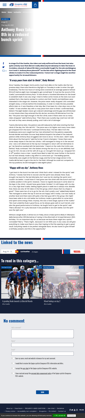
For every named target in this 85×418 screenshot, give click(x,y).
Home (4, 12)
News (10, 12)
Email (13, 349)
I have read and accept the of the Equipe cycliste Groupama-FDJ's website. (43, 374)
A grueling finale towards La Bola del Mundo (17, 301)
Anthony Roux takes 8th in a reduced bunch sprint (18, 34)
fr (80, 410)
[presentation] (42, 384)
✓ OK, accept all (59, 415)
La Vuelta (17, 12)
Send (42, 392)
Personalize (71, 415)
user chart (26, 368)
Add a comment (16, 327)
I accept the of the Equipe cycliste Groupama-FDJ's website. (36, 368)
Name (13, 341)
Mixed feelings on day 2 (52, 301)
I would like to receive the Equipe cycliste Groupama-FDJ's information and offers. (39, 363)
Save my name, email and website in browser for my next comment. (35, 358)
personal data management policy (41, 373)
